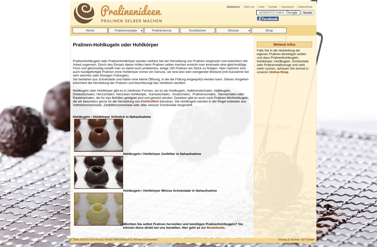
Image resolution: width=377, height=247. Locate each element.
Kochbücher (197, 30)
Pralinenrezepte (126, 30)
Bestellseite (216, 227)
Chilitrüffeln (150, 101)
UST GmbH (307, 239)
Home (90, 30)
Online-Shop (278, 72)
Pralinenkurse (162, 30)
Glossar (233, 30)
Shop (269, 30)
